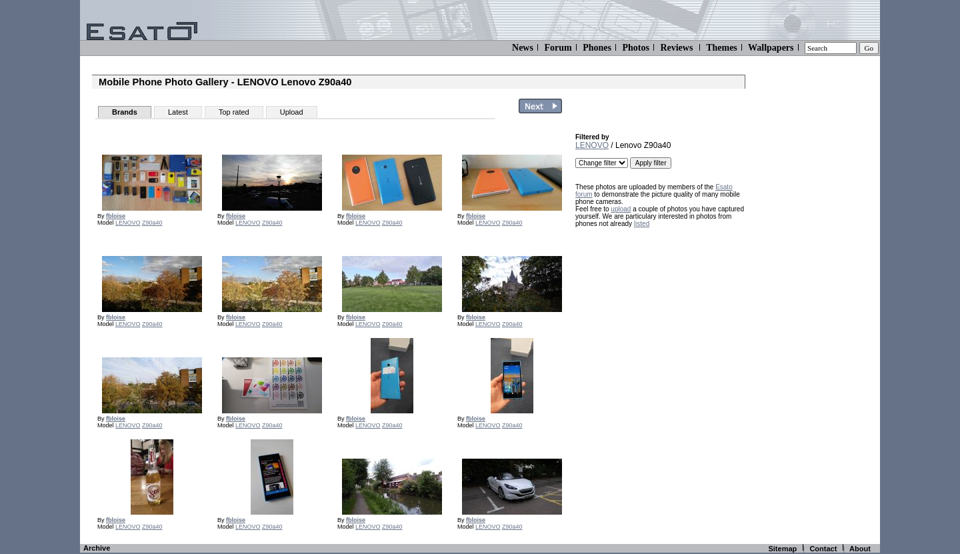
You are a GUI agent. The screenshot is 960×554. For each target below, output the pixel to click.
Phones (597, 48)
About (860, 549)
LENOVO (128, 222)
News (522, 48)
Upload (291, 112)
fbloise (115, 216)
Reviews (676, 48)
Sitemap (782, 549)
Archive (96, 548)
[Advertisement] (658, 318)
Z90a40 (152, 222)
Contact (823, 549)
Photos (635, 48)
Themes (721, 48)
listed (641, 223)
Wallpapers (770, 48)
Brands (124, 112)
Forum (557, 48)
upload (621, 209)
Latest (178, 112)
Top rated (234, 112)
